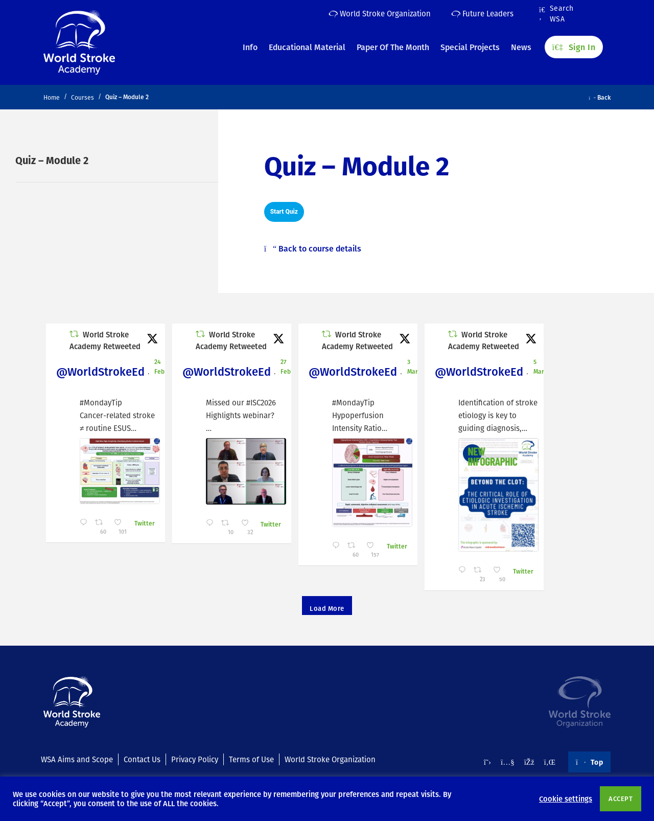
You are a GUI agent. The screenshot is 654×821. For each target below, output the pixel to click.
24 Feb (159, 366)
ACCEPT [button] (621, 798)
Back (600, 97)
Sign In (573, 46)
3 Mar (412, 366)
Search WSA (556, 14)
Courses (82, 97)
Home (51, 97)
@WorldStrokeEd (100, 371)
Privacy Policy (194, 759)
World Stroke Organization (380, 13)
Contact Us (142, 759)
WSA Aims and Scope (77, 759)
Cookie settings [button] (565, 798)
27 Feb (286, 366)
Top (589, 761)
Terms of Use (251, 759)
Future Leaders (482, 13)
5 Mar (538, 366)
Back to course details (313, 248)
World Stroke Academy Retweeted (105, 340)
